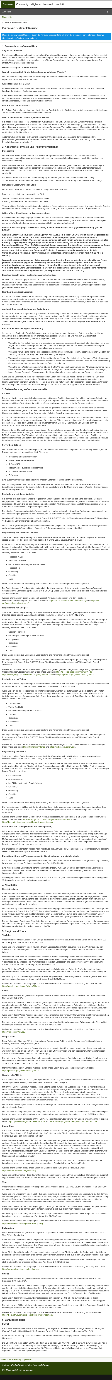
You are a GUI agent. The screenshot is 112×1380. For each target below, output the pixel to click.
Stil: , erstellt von (17, 1370)
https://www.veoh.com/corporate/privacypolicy (22, 1223)
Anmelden (7, 12)
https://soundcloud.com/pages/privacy (19, 1170)
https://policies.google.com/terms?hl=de (74, 672)
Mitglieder (36, 4)
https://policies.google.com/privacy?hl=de (75, 674)
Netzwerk (48, 4)
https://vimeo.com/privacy (13, 1032)
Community (22, 4)
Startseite (8, 4)
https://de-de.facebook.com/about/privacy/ (68, 600)
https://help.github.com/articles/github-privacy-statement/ (27, 822)
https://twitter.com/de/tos (34, 747)
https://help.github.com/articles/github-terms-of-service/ (48, 819)
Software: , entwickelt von (25, 1365)
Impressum (27, 1359)
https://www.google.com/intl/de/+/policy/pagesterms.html (27, 674)
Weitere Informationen (27, 38)
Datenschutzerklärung (11, 1359)
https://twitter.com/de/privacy (62, 747)
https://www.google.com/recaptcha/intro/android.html (73, 1121)
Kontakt (60, 4)
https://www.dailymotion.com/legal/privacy (20, 1269)
